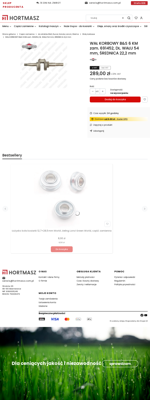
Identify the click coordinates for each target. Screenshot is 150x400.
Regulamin (119, 280)
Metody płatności (85, 277)
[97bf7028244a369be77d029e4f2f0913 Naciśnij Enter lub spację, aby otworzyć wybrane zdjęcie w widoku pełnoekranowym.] (43, 64)
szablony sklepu (118, 321)
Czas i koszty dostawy (88, 280)
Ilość (92, 86)
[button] (129, 17)
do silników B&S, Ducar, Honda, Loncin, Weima (58, 34)
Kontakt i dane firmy (49, 277)
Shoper (143, 321)
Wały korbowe (88, 34)
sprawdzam (120, 363)
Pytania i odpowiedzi (124, 277)
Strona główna (9, 34)
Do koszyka (62, 249)
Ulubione (43, 306)
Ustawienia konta (47, 302)
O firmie (43, 280)
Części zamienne (26, 34)
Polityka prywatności (124, 284)
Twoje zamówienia (48, 298)
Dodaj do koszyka (115, 99)
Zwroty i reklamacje (87, 284)
